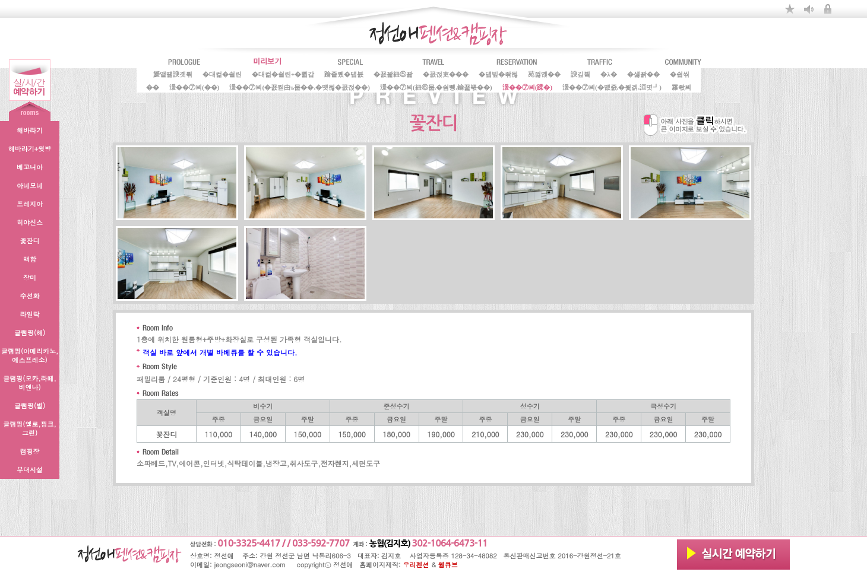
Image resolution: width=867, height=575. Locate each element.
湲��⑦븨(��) (194, 86)
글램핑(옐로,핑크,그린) (29, 428)
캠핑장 (30, 451)
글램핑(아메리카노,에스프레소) (29, 355)
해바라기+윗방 (29, 148)
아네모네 (30, 185)
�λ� (608, 73)
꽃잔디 (30, 240)
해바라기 (30, 130)
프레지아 (30, 203)
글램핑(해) (29, 332)
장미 (29, 277)
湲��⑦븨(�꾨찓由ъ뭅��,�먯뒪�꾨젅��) (299, 86)
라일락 (30, 314)
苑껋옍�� (544, 73)
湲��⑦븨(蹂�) (527, 86)
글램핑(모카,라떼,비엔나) (29, 383)
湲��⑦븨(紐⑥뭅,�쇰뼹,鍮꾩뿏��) (436, 86)
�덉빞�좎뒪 (498, 73)
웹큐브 (448, 564)
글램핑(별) (29, 405)
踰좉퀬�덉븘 (343, 73)
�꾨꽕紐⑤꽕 (393, 73)
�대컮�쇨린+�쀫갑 (283, 73)
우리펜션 (416, 564)
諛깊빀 (580, 73)
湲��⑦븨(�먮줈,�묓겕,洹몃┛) (612, 86)
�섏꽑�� (643, 73)
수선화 (30, 295)
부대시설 (30, 469)
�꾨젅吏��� (446, 73)
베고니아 (30, 167)
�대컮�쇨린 (222, 73)
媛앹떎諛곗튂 (172, 73)
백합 (29, 259)
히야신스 (30, 222)
